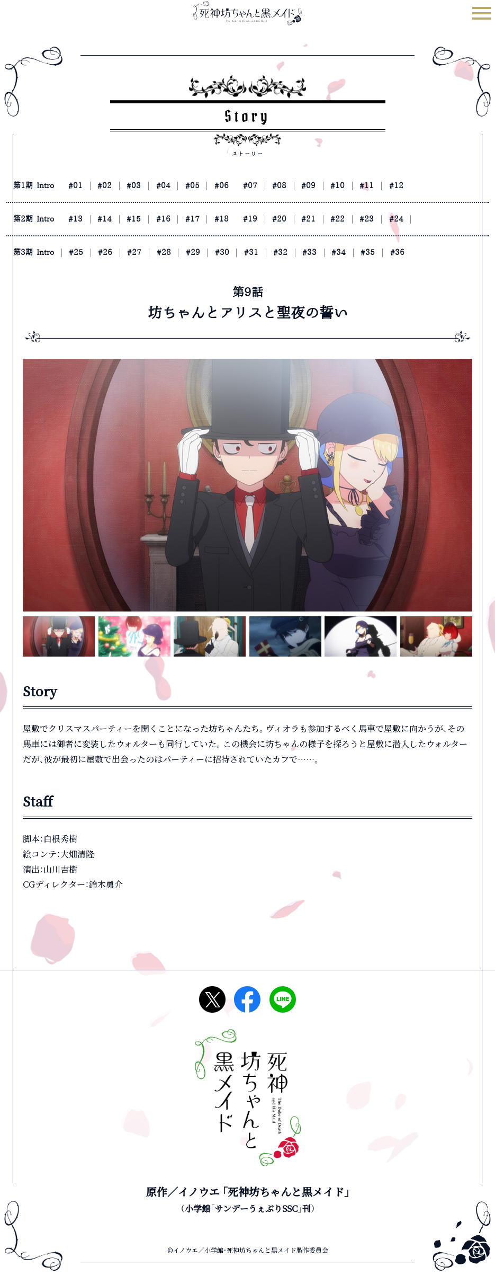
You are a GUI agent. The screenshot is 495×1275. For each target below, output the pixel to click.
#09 (353, 185)
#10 (386, 185)
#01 (86, 185)
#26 (119, 252)
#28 (186, 252)
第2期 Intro (37, 219)
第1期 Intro (37, 185)
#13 (86, 219)
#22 (386, 219)
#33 (353, 252)
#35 (419, 252)
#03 (152, 185)
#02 (119, 185)
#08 (319, 185)
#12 (453, 185)
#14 (119, 219)
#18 (252, 219)
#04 (186, 185)
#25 (86, 252)
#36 (453, 252)
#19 (286, 219)
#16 (186, 219)
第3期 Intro (37, 252)
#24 (453, 219)
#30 (252, 252)
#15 (152, 219)
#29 (219, 252)
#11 (419, 185)
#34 (386, 252)
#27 (152, 252)
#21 (353, 219)
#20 (319, 219)
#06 (252, 185)
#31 (286, 252)
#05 (219, 185)
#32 (319, 252)
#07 (286, 185)
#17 (219, 219)
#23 (419, 219)
